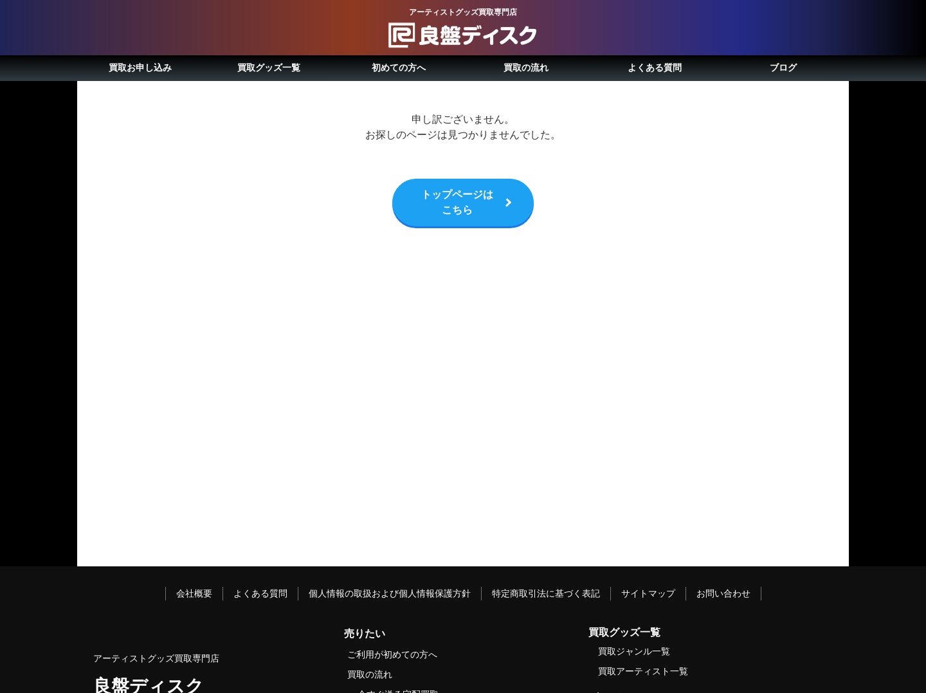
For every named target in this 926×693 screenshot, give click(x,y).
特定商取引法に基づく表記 (546, 593)
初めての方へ (399, 67)
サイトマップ (648, 593)
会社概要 (194, 593)
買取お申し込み (140, 67)
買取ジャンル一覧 (634, 651)
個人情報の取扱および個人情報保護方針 (390, 593)
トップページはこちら (457, 202)
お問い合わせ (723, 593)
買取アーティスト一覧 (643, 671)
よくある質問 (655, 67)
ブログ (783, 67)
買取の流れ (526, 67)
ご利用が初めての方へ (392, 654)
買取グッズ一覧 (268, 67)
